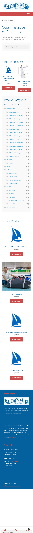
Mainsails (11, 194)
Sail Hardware (13, 183)
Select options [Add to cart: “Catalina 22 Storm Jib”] (16, 377)
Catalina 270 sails (14, 129)
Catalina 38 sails (14, 156)
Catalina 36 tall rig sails (16, 153)
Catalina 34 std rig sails (16, 142)
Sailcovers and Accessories (14, 170)
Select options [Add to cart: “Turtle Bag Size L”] (16, 301)
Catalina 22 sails (14, 112)
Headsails (12, 190)
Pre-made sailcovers (15, 180)
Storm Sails (12, 204)
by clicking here (14, 461)
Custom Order (13, 177)
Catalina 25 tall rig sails (16, 119)
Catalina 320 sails (14, 139)
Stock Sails (10, 187)
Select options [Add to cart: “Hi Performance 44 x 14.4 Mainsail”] (24, 90)
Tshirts (11, 163)
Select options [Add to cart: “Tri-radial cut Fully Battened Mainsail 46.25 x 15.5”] (8, 87)
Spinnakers (12, 197)
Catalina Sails (11, 108)
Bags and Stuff (13, 173)
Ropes (8, 166)
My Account (5, 530)
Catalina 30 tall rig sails (16, 136)
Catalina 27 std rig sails (16, 122)
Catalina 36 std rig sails (16, 149)
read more (12, 437)
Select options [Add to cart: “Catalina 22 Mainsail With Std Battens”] (16, 254)
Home (5, 20)
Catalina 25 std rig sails (16, 115)
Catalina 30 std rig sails (16, 132)
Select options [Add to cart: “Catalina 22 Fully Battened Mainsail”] (16, 339)
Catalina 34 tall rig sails (16, 146)
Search (16, 530)
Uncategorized (11, 207)
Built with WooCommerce (12, 486)
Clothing (9, 160)
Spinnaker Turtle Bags (17, 200)
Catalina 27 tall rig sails (16, 125)
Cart (26, 528)
